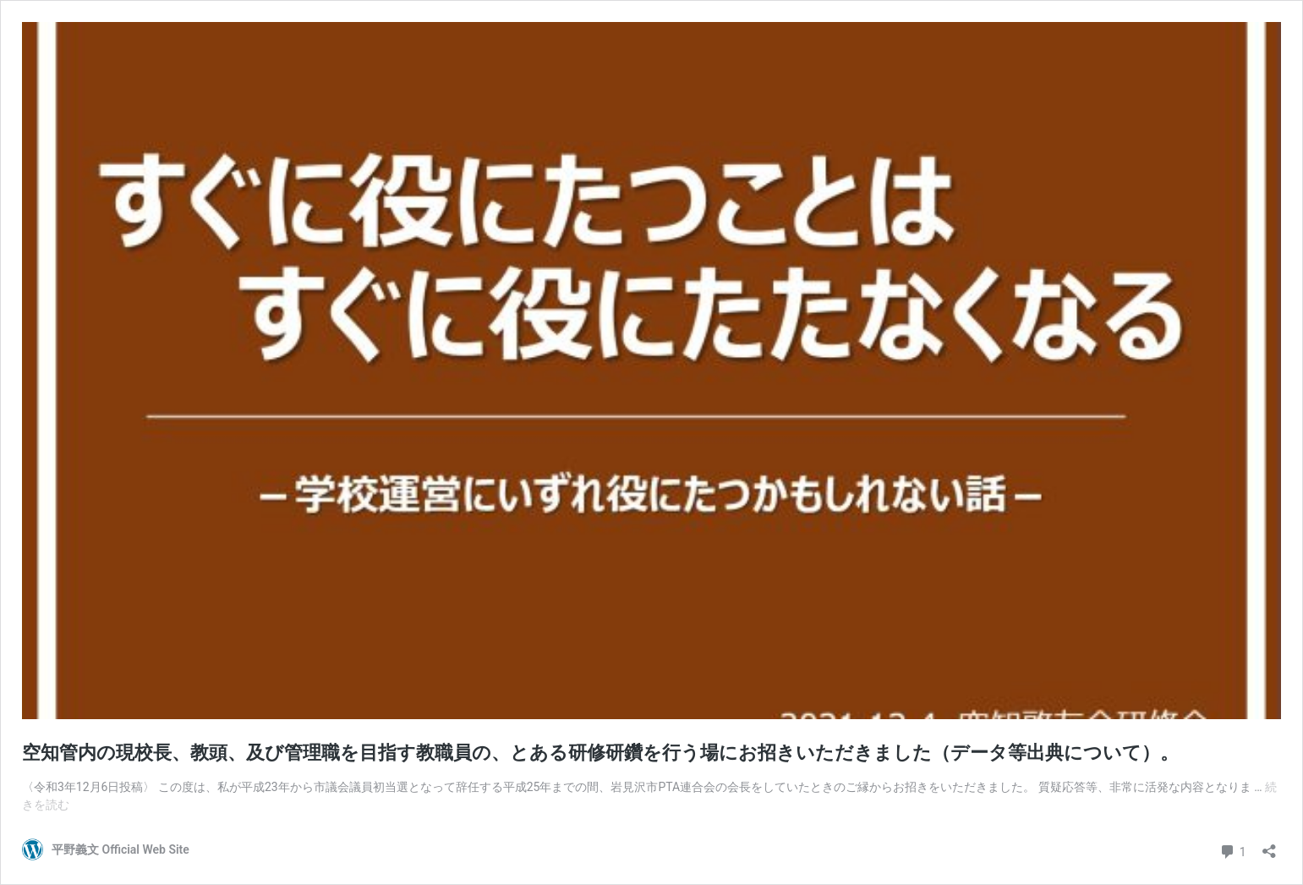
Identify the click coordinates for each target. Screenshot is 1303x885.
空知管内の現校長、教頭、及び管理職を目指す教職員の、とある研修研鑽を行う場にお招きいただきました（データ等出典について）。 (600, 752)
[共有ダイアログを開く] (1269, 846)
